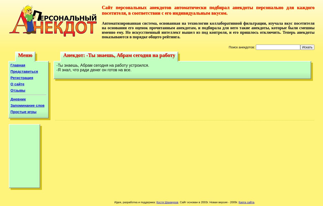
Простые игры (24, 112)
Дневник (18, 99)
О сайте (17, 84)
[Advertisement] (24, 157)
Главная (18, 65)
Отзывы (18, 90)
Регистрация (22, 78)
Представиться (24, 72)
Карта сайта (246, 202)
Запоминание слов (28, 106)
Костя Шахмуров (167, 202)
